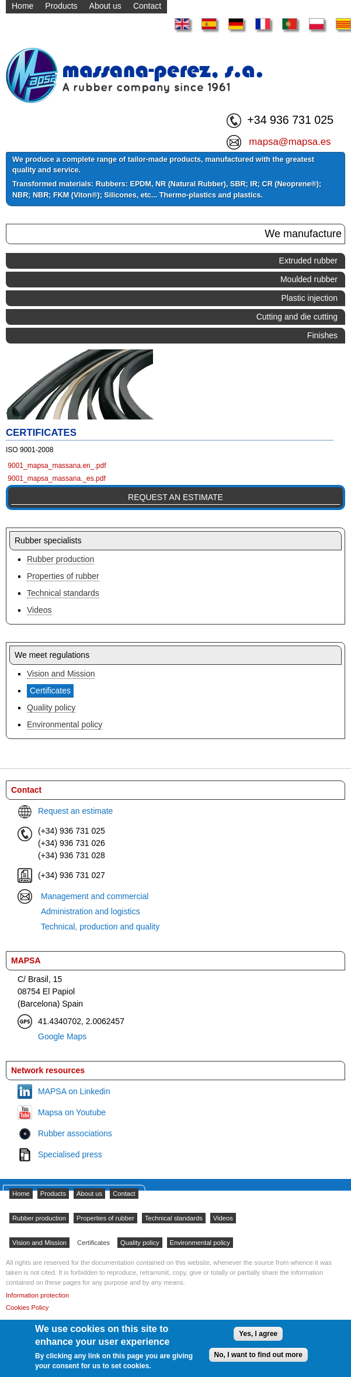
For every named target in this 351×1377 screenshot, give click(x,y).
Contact (124, 1193)
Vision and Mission (61, 673)
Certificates (50, 690)
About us (89, 1193)
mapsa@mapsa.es (290, 141)
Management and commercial (94, 896)
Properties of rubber (63, 576)
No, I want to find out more (258, 1355)
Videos (39, 610)
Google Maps (62, 1036)
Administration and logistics (90, 911)
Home (21, 1193)
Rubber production (60, 559)
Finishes (322, 335)
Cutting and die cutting (297, 316)
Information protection (37, 1295)
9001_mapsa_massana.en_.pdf (57, 466)
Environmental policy (64, 724)
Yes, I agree (258, 1334)
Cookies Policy (27, 1307)
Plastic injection (310, 298)
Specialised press (70, 1154)
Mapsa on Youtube (72, 1112)
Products (53, 1193)
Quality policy (51, 707)
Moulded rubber (309, 279)
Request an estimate (175, 497)
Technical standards (63, 593)
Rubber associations (75, 1133)
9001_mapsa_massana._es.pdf (56, 478)
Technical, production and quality (100, 926)
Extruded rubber (308, 260)
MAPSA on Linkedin (74, 1091)
